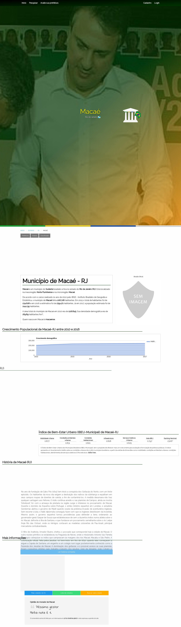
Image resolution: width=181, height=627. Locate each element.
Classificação (45, 235)
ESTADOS (31, 230)
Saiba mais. (159, 452)
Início (24, 3)
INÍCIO (22, 230)
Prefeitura (25, 235)
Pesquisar (33, 3)
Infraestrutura (175, 438)
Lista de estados (67, 608)
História (34, 235)
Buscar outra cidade (84, 608)
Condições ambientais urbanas (134, 439)
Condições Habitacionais (155, 439)
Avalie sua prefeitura (49, 3)
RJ (38, 230)
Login (156, 3)
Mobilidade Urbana (114, 438)
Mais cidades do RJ (48, 608)
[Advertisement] (90, 256)
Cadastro (147, 3)
